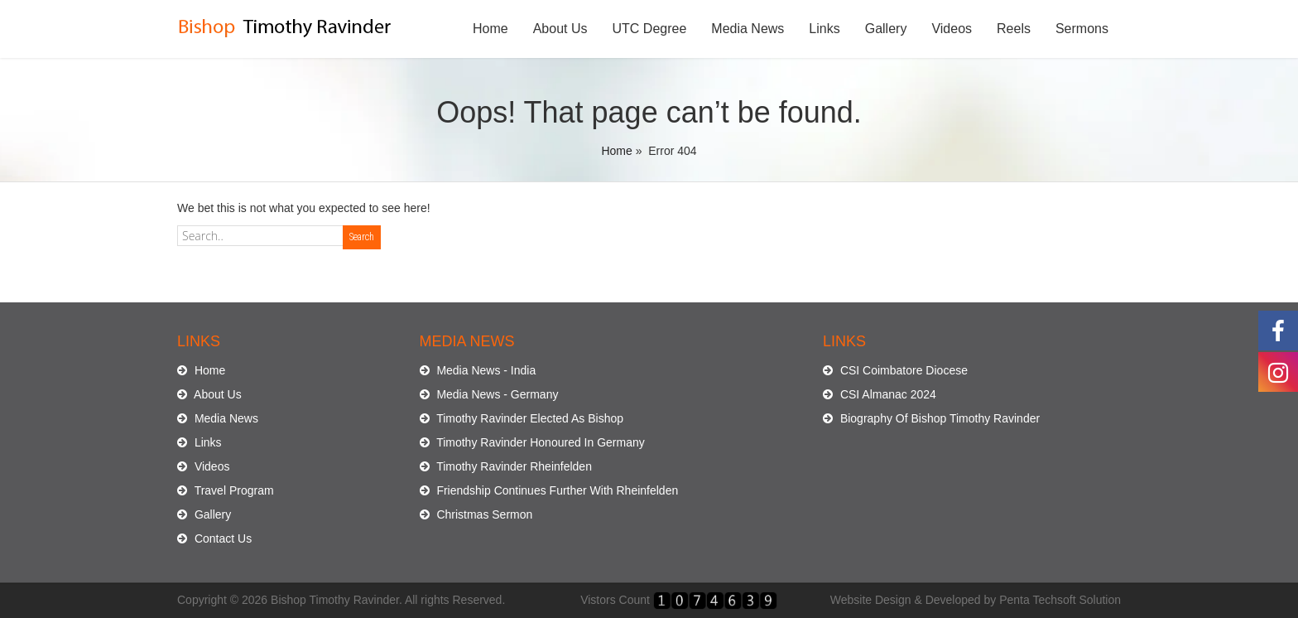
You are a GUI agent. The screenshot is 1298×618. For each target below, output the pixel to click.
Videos (951, 29)
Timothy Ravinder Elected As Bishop (522, 418)
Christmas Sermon (476, 514)
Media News (747, 29)
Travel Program (225, 490)
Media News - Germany (489, 394)
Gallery (886, 29)
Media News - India (478, 370)
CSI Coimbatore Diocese (895, 370)
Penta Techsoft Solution (1060, 599)
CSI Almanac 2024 (879, 394)
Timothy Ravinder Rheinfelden (506, 466)
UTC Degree (650, 29)
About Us (560, 29)
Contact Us (214, 538)
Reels (1014, 29)
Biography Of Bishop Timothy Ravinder (931, 418)
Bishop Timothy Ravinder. (336, 599)
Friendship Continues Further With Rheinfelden (549, 490)
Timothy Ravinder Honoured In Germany (532, 442)
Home (490, 29)
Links (824, 29)
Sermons (1081, 29)
